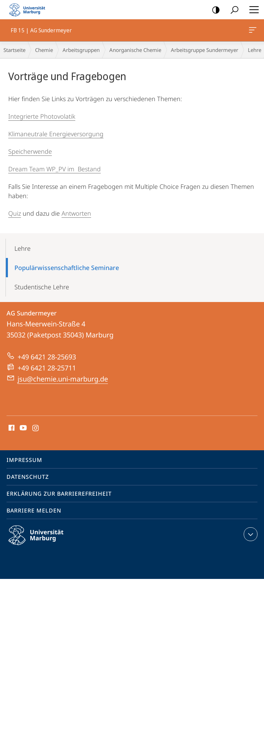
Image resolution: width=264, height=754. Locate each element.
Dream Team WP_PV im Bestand (54, 169)
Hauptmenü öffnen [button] (252, 9)
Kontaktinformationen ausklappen (250, 534)
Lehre (22, 248)
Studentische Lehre (41, 287)
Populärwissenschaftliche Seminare (66, 267)
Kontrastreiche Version (214, 10)
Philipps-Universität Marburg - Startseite (29, 9)
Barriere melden (34, 510)
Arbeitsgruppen (81, 49)
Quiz (14, 213)
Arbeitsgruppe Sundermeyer (204, 49)
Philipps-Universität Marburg (42, 541)
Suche (232, 10)
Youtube (22, 428)
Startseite (14, 49)
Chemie (44, 49)
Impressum (24, 460)
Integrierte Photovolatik (41, 116)
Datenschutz (28, 477)
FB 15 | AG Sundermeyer (252, 31)
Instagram (36, 428)
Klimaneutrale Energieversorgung (55, 134)
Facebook (11, 428)
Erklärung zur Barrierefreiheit (59, 493)
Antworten (76, 213)
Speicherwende (30, 151)
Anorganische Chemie (135, 49)
